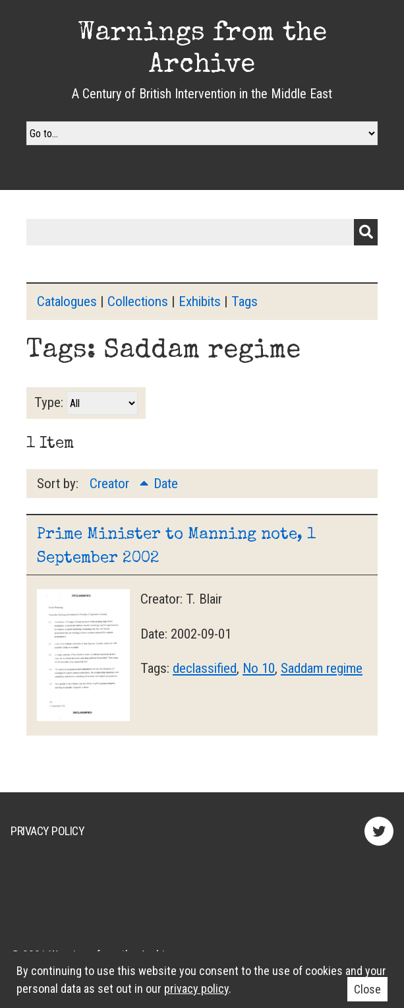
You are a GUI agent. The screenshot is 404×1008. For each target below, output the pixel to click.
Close (367, 989)
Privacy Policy (47, 831)
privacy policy (196, 988)
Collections (137, 301)
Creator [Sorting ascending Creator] (111, 483)
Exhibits (200, 301)
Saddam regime (321, 668)
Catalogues (67, 301)
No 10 (259, 668)
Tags (244, 301)
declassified (205, 668)
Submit (366, 232)
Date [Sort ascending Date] (166, 483)
